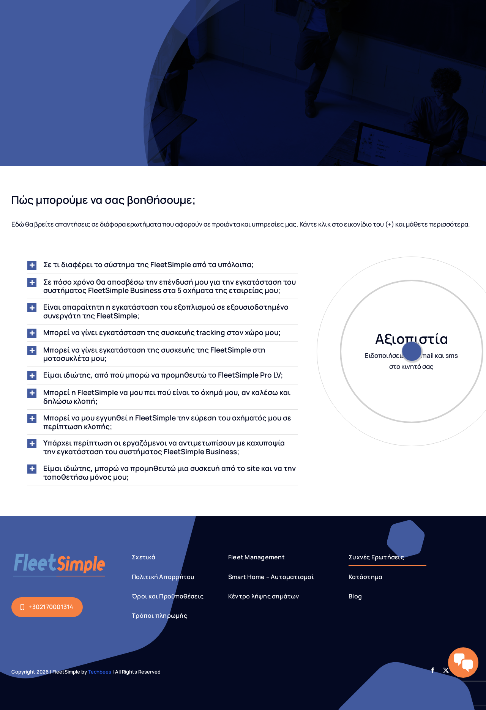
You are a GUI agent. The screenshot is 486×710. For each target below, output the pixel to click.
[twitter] (446, 670)
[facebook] (433, 670)
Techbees (99, 671)
